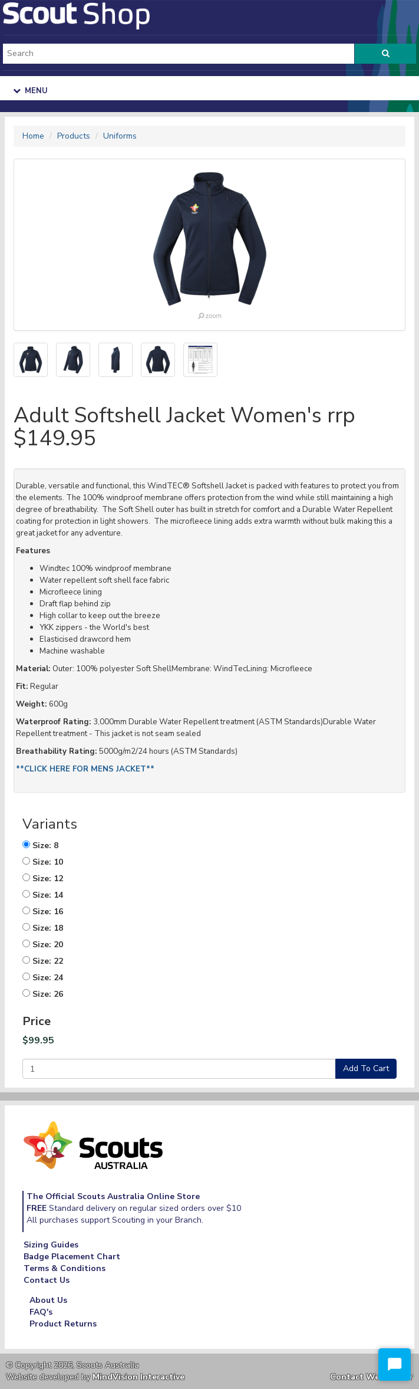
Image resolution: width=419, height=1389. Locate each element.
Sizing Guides (51, 1244)
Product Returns (63, 1323)
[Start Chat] (394, 1364)
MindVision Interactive (138, 1377)
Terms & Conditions (64, 1268)
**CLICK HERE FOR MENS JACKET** (85, 769)
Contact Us (47, 1280)
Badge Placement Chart (72, 1256)
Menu (30, 91)
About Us (48, 1300)
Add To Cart (366, 1068)
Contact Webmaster (371, 1377)
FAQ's (40, 1312)
